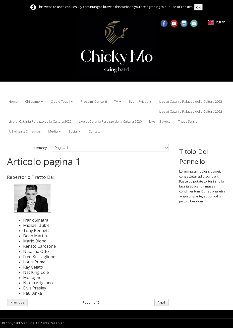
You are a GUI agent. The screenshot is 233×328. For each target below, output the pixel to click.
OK (198, 7)
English (217, 22)
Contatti (94, 131)
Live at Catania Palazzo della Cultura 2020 (110, 121)
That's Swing (187, 121)
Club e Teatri (62, 101)
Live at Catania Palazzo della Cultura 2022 (190, 101)
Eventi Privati (140, 101)
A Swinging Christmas (25, 131)
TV (117, 101)
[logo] (7, 89)
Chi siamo (34, 101)
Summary (39, 147)
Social (75, 131)
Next (161, 302)
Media (54, 131)
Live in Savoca (160, 121)
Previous (17, 302)
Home (13, 101)
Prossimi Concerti (94, 101)
